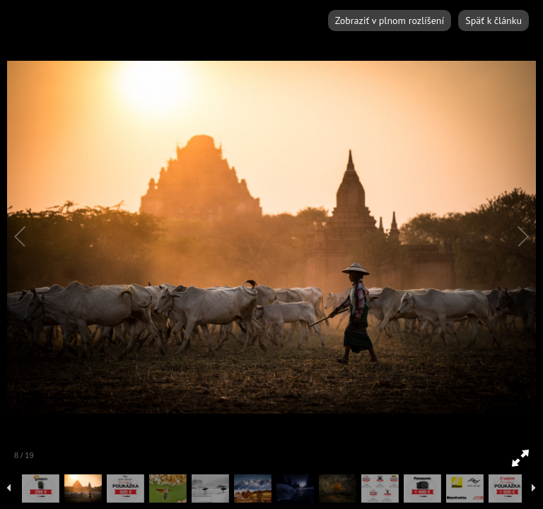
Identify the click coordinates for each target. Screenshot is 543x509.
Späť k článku (493, 20)
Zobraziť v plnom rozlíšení (389, 20)
